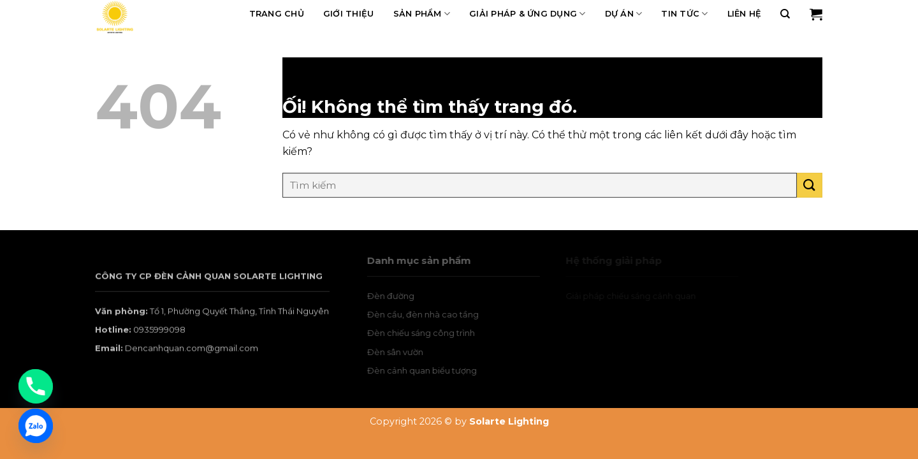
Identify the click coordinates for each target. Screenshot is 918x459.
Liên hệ (744, 13)
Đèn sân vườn (407, 352)
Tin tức (684, 14)
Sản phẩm (422, 14)
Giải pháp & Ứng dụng (527, 14)
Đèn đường (402, 296)
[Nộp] (809, 185)
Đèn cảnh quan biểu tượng (434, 370)
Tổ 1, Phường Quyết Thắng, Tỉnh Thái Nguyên (239, 321)
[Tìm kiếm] (785, 14)
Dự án (624, 14)
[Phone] (35, 386)
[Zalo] (35, 426)
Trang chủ (276, 13)
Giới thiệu (348, 13)
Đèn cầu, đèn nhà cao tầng (435, 314)
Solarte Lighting (509, 421)
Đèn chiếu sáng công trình (433, 333)
